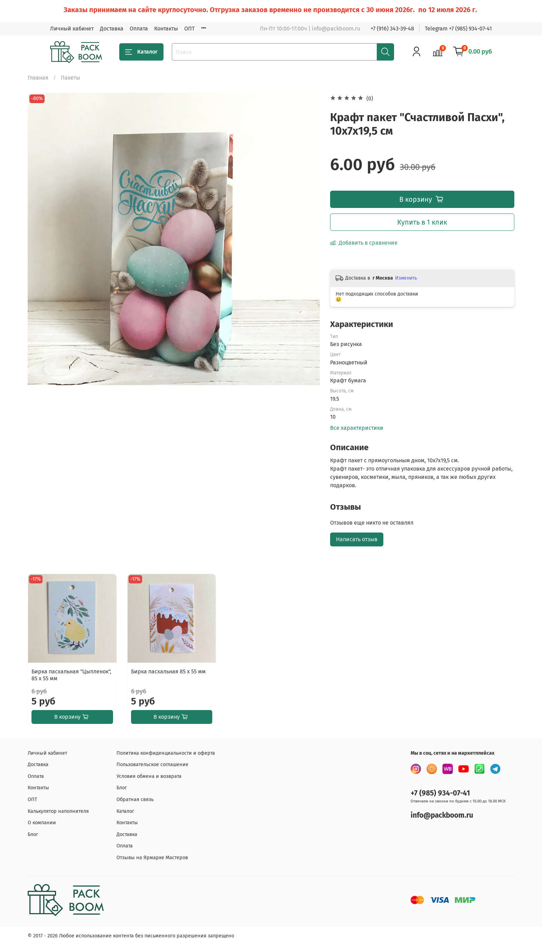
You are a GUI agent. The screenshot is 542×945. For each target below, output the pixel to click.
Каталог (141, 51)
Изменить (406, 278)
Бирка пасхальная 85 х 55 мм (168, 671)
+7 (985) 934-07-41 (440, 793)
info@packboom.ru (442, 815)
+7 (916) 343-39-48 (392, 28)
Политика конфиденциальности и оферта (165, 753)
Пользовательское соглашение (152, 764)
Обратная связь (134, 799)
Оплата (139, 28)
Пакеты (70, 77)
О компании (42, 823)
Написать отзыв (356, 539)
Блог (33, 834)
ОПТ (189, 28)
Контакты (166, 28)
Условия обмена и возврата (148, 776)
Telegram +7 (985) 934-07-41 (458, 28)
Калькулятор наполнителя (58, 811)
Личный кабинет (72, 28)
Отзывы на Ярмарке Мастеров (152, 858)
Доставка (111, 28)
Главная (38, 77)
